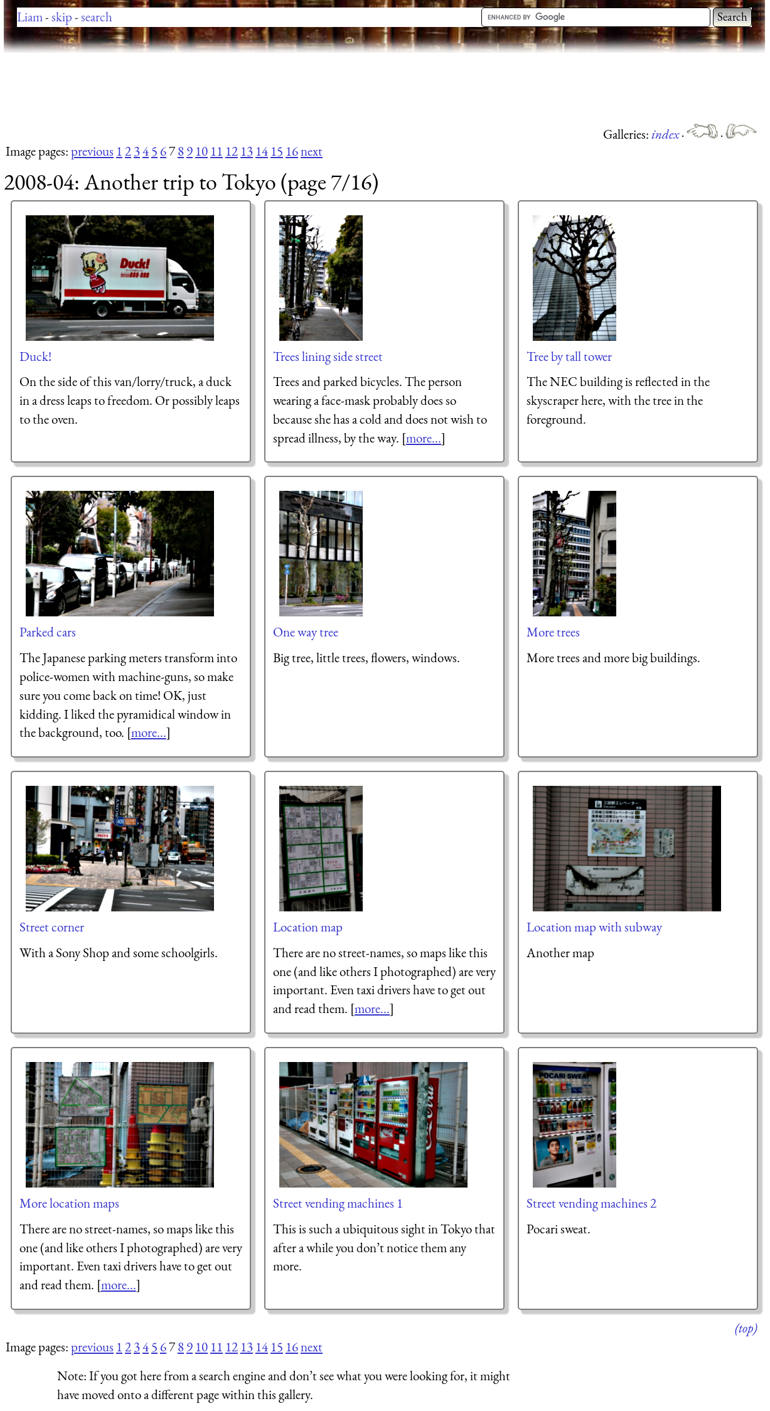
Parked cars (47, 631)
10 (201, 150)
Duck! (35, 356)
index (666, 134)
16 (292, 150)
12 (231, 150)
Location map (308, 926)
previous (92, 150)
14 (261, 150)
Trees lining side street (328, 356)
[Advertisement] (232, 88)
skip (61, 16)
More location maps (69, 1202)
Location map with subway (594, 926)
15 (276, 150)
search (96, 16)
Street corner (51, 926)
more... (423, 437)
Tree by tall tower (569, 356)
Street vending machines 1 (338, 1202)
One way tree (305, 631)
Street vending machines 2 (591, 1202)
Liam (30, 16)
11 (216, 150)
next (312, 150)
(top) (746, 1327)
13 (246, 150)
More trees (553, 631)
